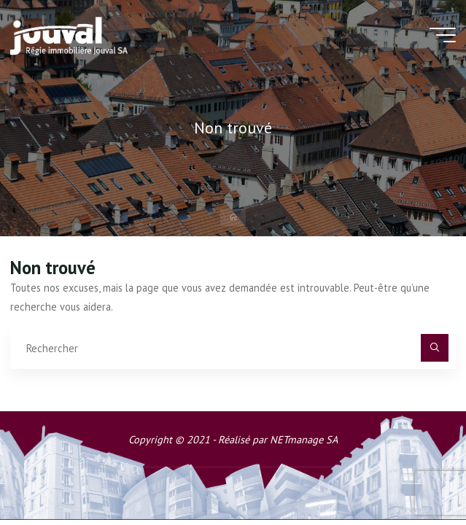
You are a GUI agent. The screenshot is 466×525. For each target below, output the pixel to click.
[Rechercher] (434, 347)
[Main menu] (443, 35)
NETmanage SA (304, 439)
